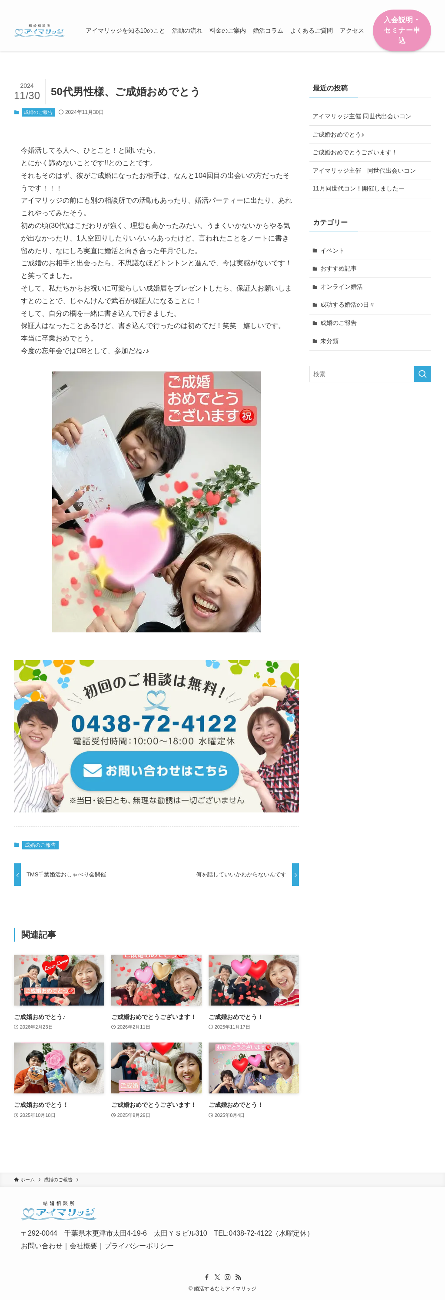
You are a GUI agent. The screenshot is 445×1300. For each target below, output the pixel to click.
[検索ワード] (370, 374)
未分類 (329, 341)
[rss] (414, 5)
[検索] (425, 5)
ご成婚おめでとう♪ (338, 134)
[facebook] (380, 5)
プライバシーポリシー (139, 1246)
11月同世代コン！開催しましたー (358, 188)
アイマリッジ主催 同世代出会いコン (362, 116)
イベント (332, 250)
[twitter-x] (391, 5)
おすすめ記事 (338, 268)
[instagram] (402, 5)
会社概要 (83, 1246)
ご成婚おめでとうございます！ (355, 152)
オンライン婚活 (341, 286)
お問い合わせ (42, 1246)
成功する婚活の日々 (347, 304)
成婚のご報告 (38, 112)
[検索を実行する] (422, 374)
